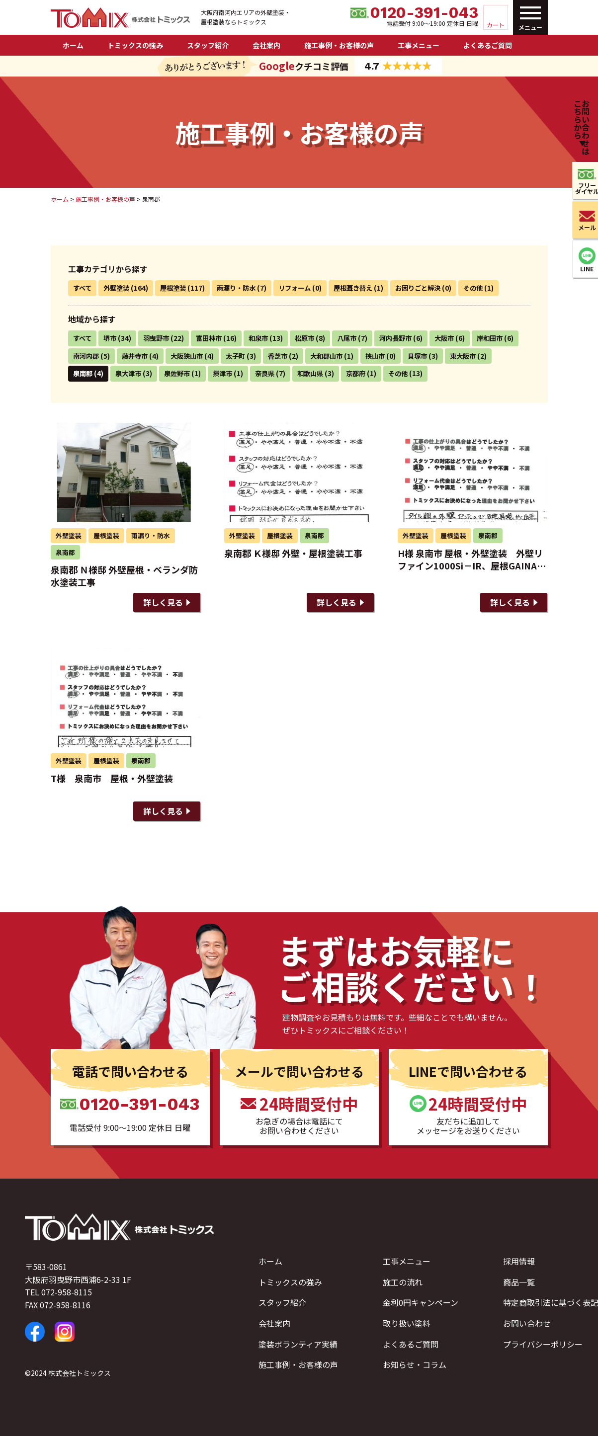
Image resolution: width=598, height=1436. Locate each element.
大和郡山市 (387, 356)
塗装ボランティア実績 (298, 1344)
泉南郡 (134, 374)
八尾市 (356, 338)
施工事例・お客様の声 (339, 45)
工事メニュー (418, 45)
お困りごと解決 (433, 288)
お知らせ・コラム (414, 1364)
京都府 (417, 374)
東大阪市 (87, 374)
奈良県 (323, 374)
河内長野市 (407, 338)
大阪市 (458, 338)
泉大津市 (181, 374)
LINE (582, 268)
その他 (491, 288)
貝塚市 (482, 356)
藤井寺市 (188, 356)
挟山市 (438, 356)
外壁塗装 (119, 288)
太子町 (293, 356)
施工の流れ (403, 1282)
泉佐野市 (232, 374)
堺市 (112, 338)
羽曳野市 (159, 338)
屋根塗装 (177, 288)
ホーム (73, 45)
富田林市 (214, 338)
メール (582, 227)
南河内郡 (138, 356)
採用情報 (519, 1261)
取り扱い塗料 (406, 1323)
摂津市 (279, 374)
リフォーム (304, 288)
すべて (83, 288)
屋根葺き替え (365, 288)
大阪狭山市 (242, 356)
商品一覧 (519, 1282)
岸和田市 (87, 356)
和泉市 (265, 338)
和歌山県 (370, 374)
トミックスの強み (135, 45)
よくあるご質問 (487, 45)
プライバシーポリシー (543, 1344)
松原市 (313, 338)
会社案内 (266, 45)
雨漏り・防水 (243, 288)
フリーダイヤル (582, 188)
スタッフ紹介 (208, 45)
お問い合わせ (527, 1323)
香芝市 (337, 356)
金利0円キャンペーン (420, 1303)
